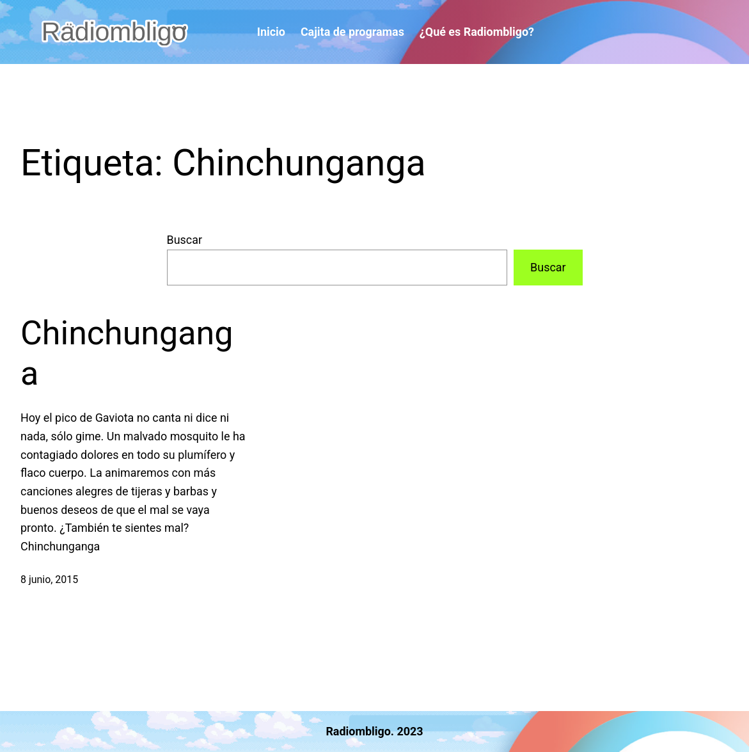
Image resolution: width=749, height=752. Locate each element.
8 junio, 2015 (49, 579)
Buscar (185, 239)
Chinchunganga (126, 353)
